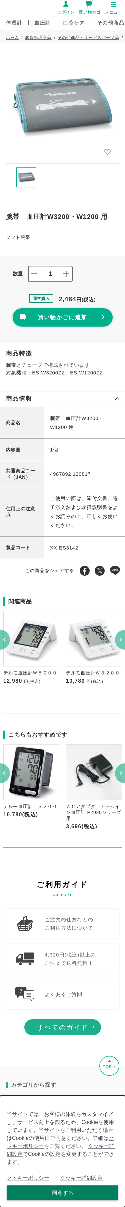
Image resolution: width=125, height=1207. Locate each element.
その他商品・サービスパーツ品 (88, 37)
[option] (62, 107)
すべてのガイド (62, 1036)
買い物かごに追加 (54, 316)
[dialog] (62, 1151)
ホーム (12, 37)
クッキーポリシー (28, 1178)
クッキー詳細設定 (81, 1178)
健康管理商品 (38, 37)
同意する (62, 1193)
